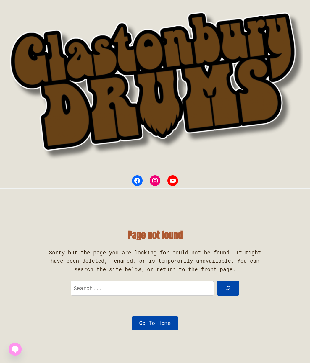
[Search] (228, 288)
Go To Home (155, 322)
